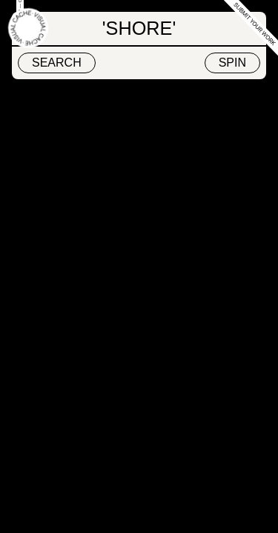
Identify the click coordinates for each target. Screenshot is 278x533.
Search (57, 62)
